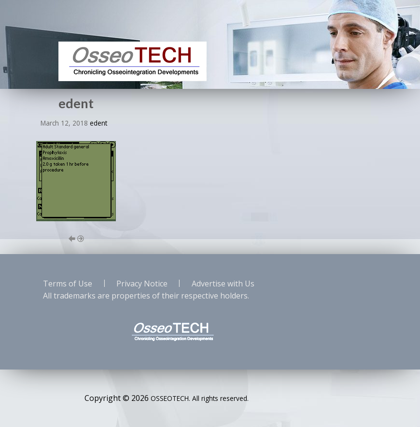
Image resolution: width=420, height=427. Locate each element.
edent (98, 123)
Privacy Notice (142, 283)
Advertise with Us (223, 283)
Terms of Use (67, 283)
